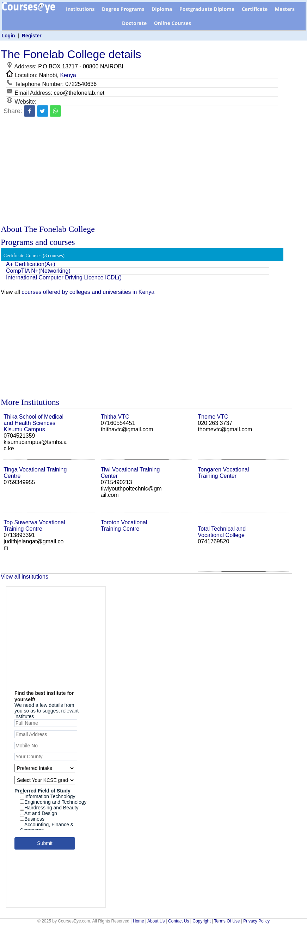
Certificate (255, 9)
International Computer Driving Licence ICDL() (64, 277)
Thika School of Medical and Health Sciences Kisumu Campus (33, 423)
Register (32, 35)
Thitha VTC (115, 417)
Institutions (80, 9)
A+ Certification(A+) (30, 264)
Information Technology (47, 796)
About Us (156, 921)
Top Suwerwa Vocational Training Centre (34, 525)
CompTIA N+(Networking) (38, 271)
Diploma (162, 9)
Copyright (201, 921)
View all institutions (24, 577)
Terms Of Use (227, 921)
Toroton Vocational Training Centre (124, 525)
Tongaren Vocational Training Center (223, 473)
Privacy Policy (256, 921)
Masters (285, 9)
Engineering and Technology (53, 802)
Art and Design (38, 813)
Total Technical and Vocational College (222, 532)
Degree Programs (123, 9)
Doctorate (134, 23)
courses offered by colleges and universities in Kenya (88, 292)
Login (8, 35)
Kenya (68, 75)
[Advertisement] (146, 171)
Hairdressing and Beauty (49, 807)
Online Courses (172, 23)
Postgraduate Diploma (206, 9)
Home (138, 921)
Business (32, 819)
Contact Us (178, 921)
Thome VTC (213, 417)
